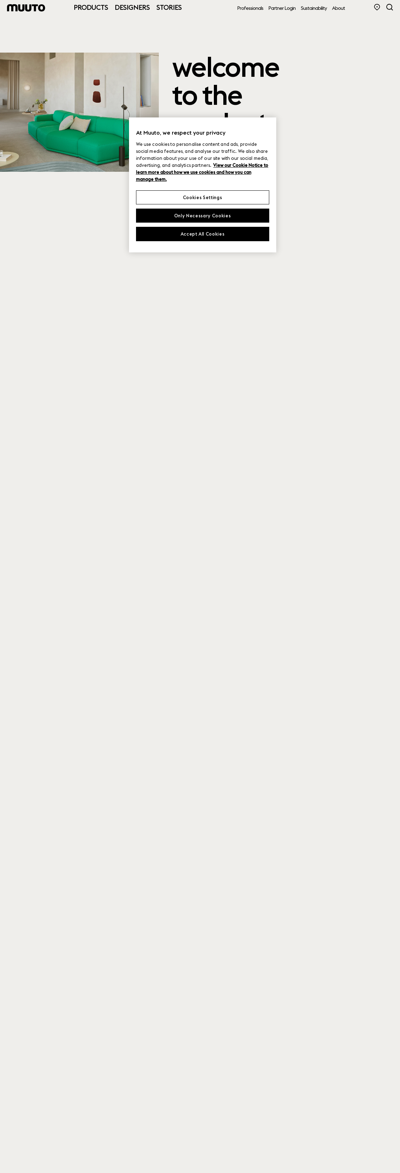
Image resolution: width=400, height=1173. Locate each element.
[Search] (389, 7)
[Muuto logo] (26, 8)
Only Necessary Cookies (202, 215)
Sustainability (314, 8)
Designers (132, 7)
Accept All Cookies (203, 234)
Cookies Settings (202, 197)
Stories (169, 7)
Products (91, 7)
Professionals (250, 8)
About (338, 8)
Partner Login (282, 8)
